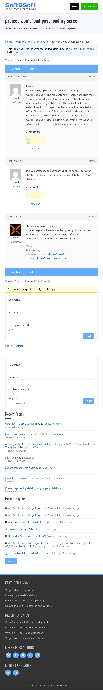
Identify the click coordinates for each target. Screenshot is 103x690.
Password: (14, 312)
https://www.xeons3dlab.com (52, 258)
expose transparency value (20, 467)
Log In (88, 336)
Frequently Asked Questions (21, 595)
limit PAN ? (11, 457)
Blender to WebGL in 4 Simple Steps (25, 600)
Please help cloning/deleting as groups (26, 488)
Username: (15, 299)
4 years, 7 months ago (81, 48)
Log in (8, 345)
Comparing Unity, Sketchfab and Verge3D (28, 605)
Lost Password (17, 403)
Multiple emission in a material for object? (28, 478)
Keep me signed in (20, 327)
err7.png (35, 203)
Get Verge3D (89, 6)
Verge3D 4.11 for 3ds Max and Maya (25, 627)
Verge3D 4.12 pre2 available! (21, 423)
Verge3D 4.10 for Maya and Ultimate (25, 638)
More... (11, 561)
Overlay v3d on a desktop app (21, 434)
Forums (18, 41)
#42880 (92, 161)
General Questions (35, 41)
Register (18, 345)
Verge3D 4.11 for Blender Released (24, 632)
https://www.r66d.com (60, 254)
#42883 (92, 216)
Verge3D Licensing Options (20, 590)
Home (8, 41)
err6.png (35, 148)
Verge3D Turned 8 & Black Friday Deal (26, 622)
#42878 (92, 77)
